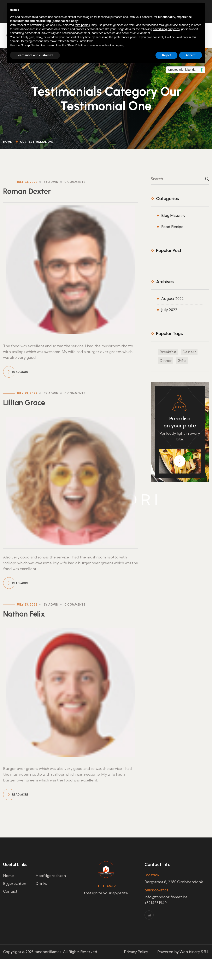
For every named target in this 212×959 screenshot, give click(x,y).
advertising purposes (166, 29)
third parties (82, 25)
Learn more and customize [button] (35, 55)
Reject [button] (166, 55)
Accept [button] (190, 55)
